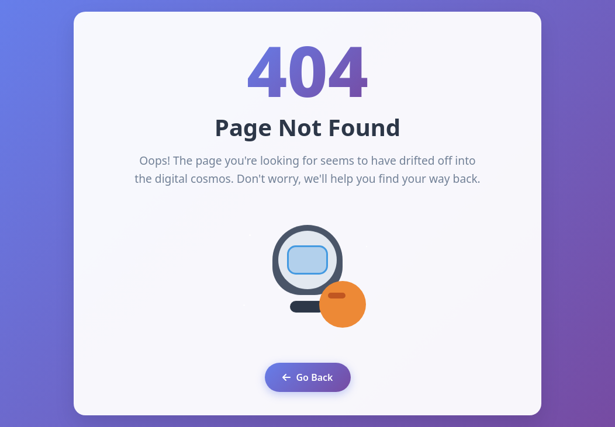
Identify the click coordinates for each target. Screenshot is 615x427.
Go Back (307, 377)
